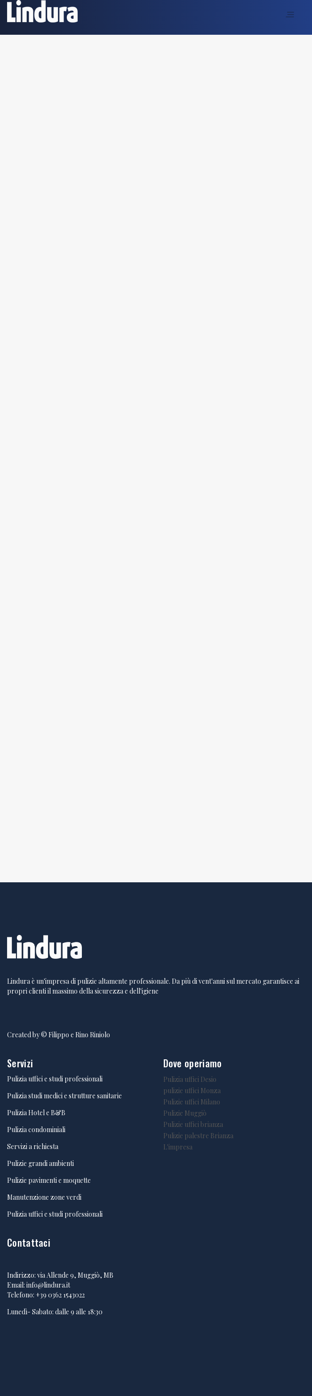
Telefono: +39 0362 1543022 (46, 1294)
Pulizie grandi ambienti (40, 1163)
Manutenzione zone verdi (44, 1197)
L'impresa (177, 1146)
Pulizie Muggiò (185, 1113)
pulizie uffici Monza (192, 1090)
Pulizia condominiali (36, 1129)
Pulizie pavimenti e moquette (49, 1180)
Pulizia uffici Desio (189, 1079)
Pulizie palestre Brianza (198, 1135)
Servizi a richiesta (32, 1146)
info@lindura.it (48, 1284)
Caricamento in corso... (156, 457)
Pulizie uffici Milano (191, 1101)
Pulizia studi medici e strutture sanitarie (64, 1095)
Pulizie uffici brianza (193, 1124)
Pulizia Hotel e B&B (36, 1112)
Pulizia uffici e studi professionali (55, 1078)
